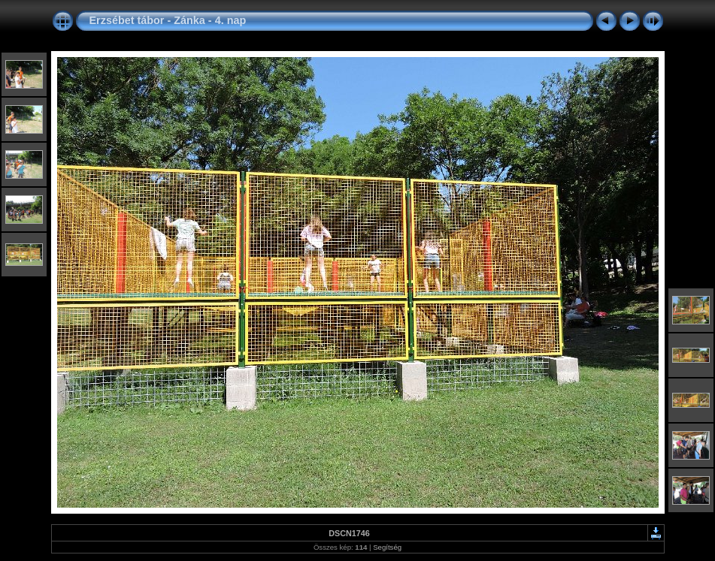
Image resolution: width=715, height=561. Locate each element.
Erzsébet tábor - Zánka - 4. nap (168, 20)
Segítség (387, 547)
